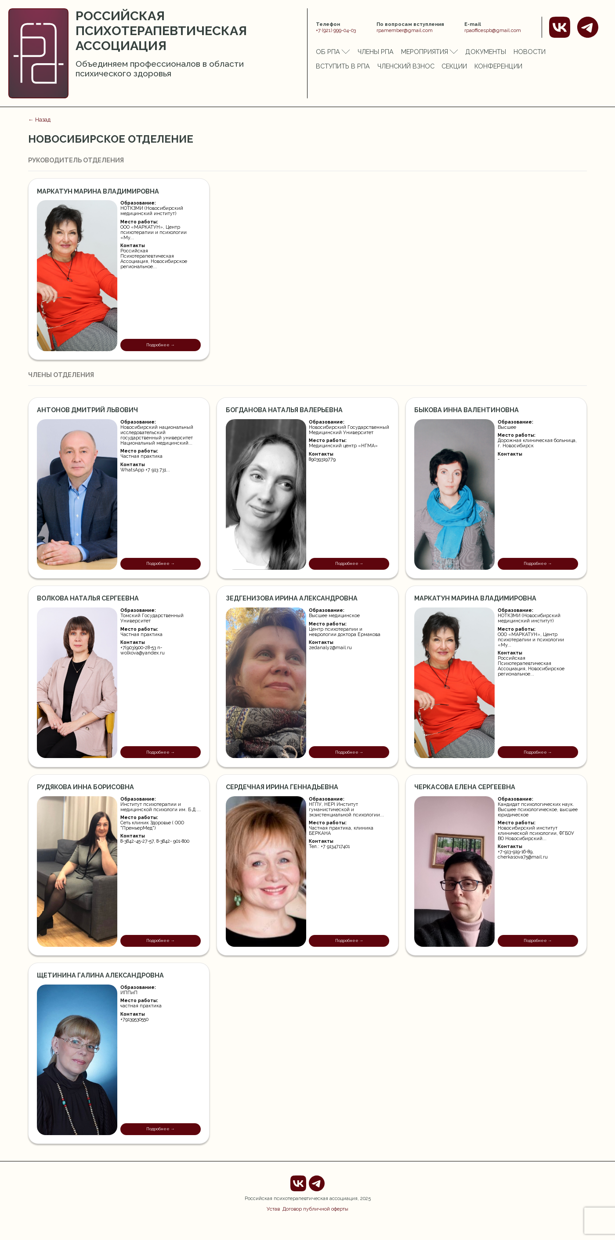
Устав (273, 1209)
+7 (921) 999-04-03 (336, 30)
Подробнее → (160, 344)
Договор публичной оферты (315, 1209)
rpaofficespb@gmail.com (492, 30)
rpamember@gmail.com (404, 30)
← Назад (39, 119)
